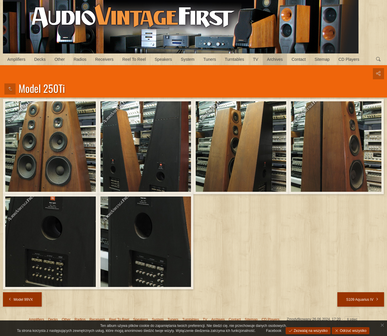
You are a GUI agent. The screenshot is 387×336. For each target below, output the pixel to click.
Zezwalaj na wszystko (310, 331)
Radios (79, 59)
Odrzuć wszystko (352, 331)
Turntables (234, 59)
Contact (298, 59)
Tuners (209, 59)
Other (59, 59)
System (188, 59)
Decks (40, 59)
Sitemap (322, 59)
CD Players (349, 59)
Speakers (163, 59)
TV (255, 59)
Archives (275, 59)
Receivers (104, 59)
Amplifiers (16, 59)
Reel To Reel (134, 59)
